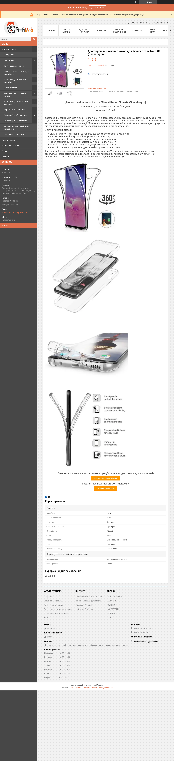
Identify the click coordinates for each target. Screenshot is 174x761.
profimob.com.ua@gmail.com (14, 212)
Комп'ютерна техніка (53, 605)
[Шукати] (34, 39)
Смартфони (9, 60)
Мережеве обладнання (14, 109)
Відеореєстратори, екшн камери (15, 94)
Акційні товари (8, 140)
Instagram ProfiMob (84, 609)
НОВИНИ (111, 613)
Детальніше (97, 7)
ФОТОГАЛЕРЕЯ (114, 609)
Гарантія (101, 30)
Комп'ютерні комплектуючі (16, 120)
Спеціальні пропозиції (14, 134)
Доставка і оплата (84, 30)
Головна (51, 30)
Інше (46, 617)
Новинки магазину (10, 145)
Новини (5, 156)
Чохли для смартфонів (14, 66)
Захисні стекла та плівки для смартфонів (16, 72)
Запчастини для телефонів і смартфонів (16, 127)
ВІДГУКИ (111, 605)
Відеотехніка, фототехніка (56, 613)
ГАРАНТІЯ (112, 600)
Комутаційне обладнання (15, 115)
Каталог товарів (9, 49)
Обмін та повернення (119, 30)
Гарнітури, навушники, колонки (58, 609)
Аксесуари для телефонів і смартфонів (15, 80)
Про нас (152, 30)
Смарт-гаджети (10, 87)
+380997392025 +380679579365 (89, 596)
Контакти (137, 30)
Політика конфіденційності (102, 688)
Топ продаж (9, 54)
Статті (4, 151)
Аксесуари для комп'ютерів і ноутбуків (16, 102)
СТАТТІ (110, 617)
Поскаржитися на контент (80, 688)
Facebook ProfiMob (84, 605)
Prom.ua (100, 685)
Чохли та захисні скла (54, 600)
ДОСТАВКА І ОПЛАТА (117, 596)
